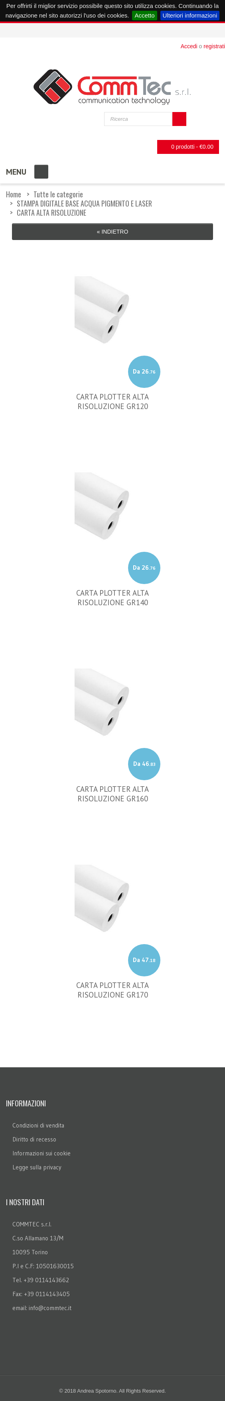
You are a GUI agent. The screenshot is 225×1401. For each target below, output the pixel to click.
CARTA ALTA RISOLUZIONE (51, 212)
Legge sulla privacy (36, 1167)
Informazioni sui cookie (41, 1153)
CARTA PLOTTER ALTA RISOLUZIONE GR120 (112, 401)
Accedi (189, 46)
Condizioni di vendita (38, 1125)
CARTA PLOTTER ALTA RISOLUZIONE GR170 (112, 990)
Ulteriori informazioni (190, 15)
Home (13, 194)
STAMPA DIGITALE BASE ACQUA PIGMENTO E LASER (84, 203)
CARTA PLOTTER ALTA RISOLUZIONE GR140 (112, 597)
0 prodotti (185, 147)
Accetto (144, 15)
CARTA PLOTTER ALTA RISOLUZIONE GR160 (112, 793)
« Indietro (112, 231)
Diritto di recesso (34, 1139)
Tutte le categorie (58, 194)
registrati (214, 46)
